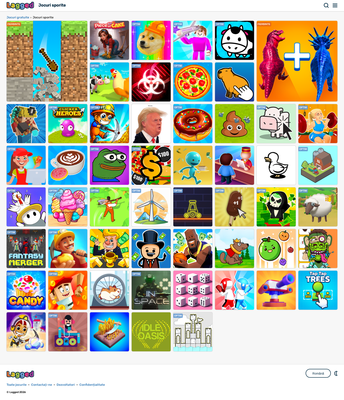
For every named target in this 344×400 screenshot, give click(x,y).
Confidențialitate (92, 385)
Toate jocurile (17, 385)
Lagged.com (21, 374)
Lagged (21, 5)
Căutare (326, 5)
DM (336, 373)
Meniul (335, 5)
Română (318, 373)
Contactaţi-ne (41, 385)
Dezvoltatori (66, 385)
